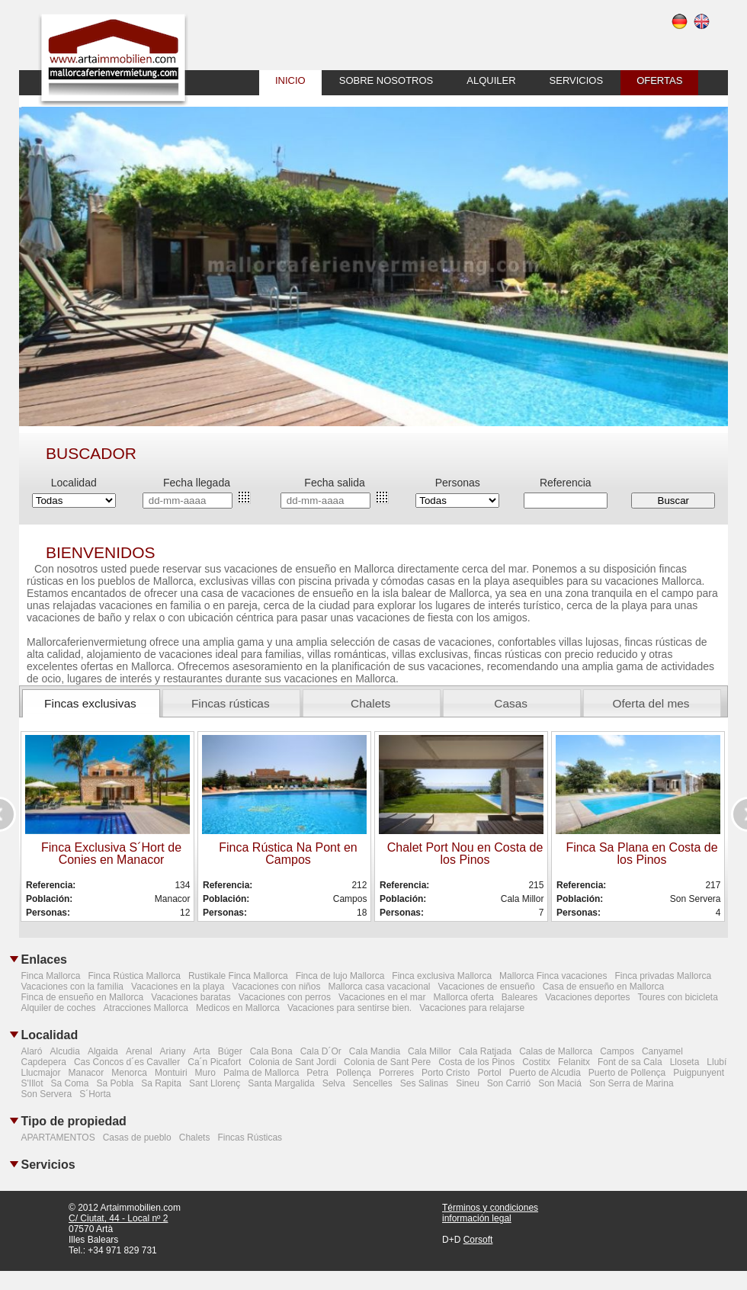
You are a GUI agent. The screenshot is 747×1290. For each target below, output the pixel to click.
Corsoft (478, 1239)
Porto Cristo (446, 1072)
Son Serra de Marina (631, 1083)
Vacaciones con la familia (72, 986)
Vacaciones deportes (587, 997)
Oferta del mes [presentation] (651, 703)
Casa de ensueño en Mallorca (603, 986)
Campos (617, 1051)
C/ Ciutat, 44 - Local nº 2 (118, 1218)
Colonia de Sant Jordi (292, 1062)
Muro (205, 1072)
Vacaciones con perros (285, 997)
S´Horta (95, 1094)
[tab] (91, 703)
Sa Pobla (115, 1083)
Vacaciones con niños (276, 986)
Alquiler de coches (58, 1008)
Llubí (716, 1062)
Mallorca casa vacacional (379, 986)
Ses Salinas (424, 1083)
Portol (489, 1072)
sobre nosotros (386, 80)
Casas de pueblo (137, 1137)
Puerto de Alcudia (545, 1072)
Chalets (194, 1137)
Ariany (173, 1051)
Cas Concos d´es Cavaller (127, 1062)
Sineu (467, 1083)
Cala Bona (271, 1051)
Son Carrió (509, 1083)
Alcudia (65, 1051)
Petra (317, 1072)
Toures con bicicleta (677, 997)
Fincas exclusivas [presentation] (90, 703)
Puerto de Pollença (626, 1072)
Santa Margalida (281, 1083)
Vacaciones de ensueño (486, 986)
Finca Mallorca (51, 976)
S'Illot (32, 1083)
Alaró (32, 1051)
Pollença (353, 1072)
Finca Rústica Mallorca (134, 976)
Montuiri (171, 1072)
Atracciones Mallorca (146, 1008)
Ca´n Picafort (214, 1062)
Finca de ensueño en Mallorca (82, 997)
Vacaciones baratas (191, 997)
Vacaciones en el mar (382, 997)
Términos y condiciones (490, 1207)
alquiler (490, 80)
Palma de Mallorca (261, 1072)
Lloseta (685, 1062)
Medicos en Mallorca (238, 1008)
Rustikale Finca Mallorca (238, 976)
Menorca (129, 1072)
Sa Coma (69, 1083)
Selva (333, 1083)
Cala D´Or (320, 1051)
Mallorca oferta (463, 997)
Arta (202, 1051)
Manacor (86, 1072)
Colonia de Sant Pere (387, 1062)
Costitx (536, 1062)
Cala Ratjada (485, 1051)
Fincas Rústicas (249, 1137)
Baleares (519, 997)
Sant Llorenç (214, 1083)
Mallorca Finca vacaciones (553, 976)
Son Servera (46, 1094)
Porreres (396, 1072)
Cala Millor (429, 1051)
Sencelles (373, 1083)
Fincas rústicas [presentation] (230, 703)
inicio (290, 80)
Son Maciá (560, 1083)
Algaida (103, 1051)
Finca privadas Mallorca (662, 976)
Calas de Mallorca (555, 1051)
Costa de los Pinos (476, 1062)
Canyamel (662, 1051)
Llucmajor (41, 1072)
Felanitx (574, 1062)
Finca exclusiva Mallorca (442, 976)
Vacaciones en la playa (178, 986)
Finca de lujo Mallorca (340, 976)
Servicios (577, 80)
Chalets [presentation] (370, 703)
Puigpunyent (698, 1072)
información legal (476, 1218)
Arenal (139, 1051)
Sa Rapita (161, 1083)
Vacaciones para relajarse (471, 1008)
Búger (230, 1051)
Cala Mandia (374, 1051)
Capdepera (43, 1062)
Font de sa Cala (630, 1062)
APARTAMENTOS (58, 1137)
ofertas (659, 80)
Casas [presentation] (510, 703)
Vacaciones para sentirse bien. (349, 1008)
